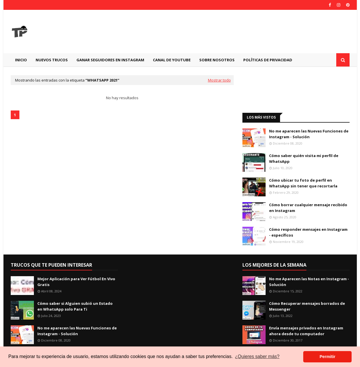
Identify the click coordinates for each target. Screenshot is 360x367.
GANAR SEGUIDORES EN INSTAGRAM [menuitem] (110, 59)
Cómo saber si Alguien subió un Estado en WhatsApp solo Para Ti (75, 306)
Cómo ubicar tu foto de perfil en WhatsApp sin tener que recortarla (303, 183)
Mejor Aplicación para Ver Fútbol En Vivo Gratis (76, 281)
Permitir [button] (327, 356)
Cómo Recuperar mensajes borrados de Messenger (307, 306)
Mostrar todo (219, 80)
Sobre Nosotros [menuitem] (217, 59)
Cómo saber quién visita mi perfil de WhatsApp (303, 158)
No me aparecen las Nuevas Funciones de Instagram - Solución (308, 133)
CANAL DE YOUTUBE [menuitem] (172, 59)
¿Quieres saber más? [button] (257, 356)
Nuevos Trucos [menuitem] (52, 59)
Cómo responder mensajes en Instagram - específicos (308, 232)
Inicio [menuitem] (21, 59)
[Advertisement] (244, 32)
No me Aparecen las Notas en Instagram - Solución (309, 281)
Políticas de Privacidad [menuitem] (267, 59)
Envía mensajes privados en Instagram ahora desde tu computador (306, 330)
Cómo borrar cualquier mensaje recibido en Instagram (308, 207)
